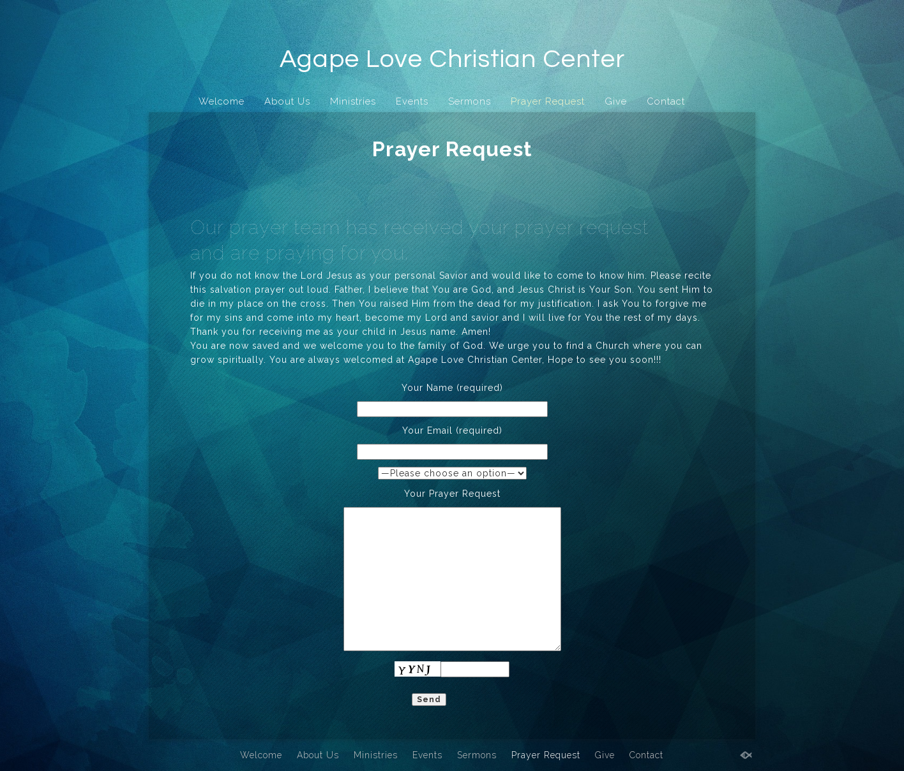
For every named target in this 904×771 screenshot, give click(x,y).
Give (616, 101)
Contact (666, 101)
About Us (287, 101)
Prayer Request (548, 101)
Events (412, 101)
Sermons (469, 101)
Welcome (222, 101)
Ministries (353, 101)
